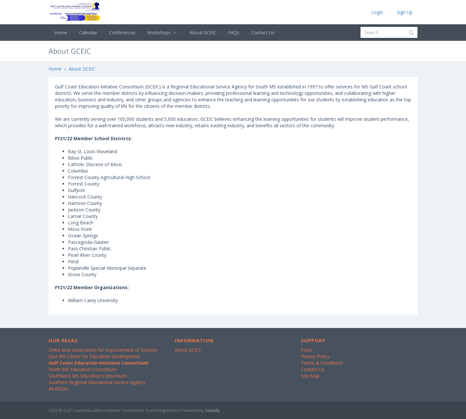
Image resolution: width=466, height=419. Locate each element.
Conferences (122, 32)
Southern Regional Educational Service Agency (97, 382)
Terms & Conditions (322, 363)
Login (377, 12)
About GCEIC (203, 32)
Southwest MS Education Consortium (88, 376)
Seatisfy (212, 410)
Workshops (162, 32)
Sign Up (405, 12)
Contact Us (262, 32)
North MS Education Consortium (83, 369)
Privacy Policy (315, 356)
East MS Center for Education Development (94, 356)
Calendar (88, 32)
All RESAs (58, 389)
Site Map (310, 376)
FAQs (233, 32)
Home (60, 32)
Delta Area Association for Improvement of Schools (103, 350)
